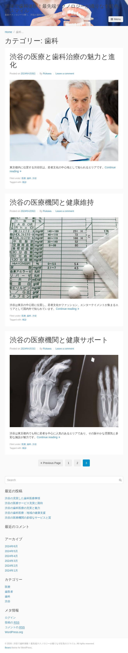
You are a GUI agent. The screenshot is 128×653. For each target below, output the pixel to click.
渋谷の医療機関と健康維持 (52, 202)
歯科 (29, 178)
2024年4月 (11, 556)
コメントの (15, 627)
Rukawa (47, 73)
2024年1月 (11, 570)
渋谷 (34, 178)
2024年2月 (11, 565)
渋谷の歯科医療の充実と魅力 (22, 507)
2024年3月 (11, 560)
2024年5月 (11, 551)
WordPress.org (14, 632)
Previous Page (51, 463)
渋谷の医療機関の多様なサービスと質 (28, 517)
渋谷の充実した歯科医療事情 (22, 498)
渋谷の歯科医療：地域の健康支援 (25, 512)
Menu (116, 19)
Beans (8, 647)
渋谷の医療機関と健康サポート (59, 340)
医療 (24, 178)
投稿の (12, 622)
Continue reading (67, 308)
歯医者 (9, 591)
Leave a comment (64, 73)
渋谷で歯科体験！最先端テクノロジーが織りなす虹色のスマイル (61, 8)
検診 (24, 182)
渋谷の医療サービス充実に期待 (24, 503)
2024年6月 (11, 546)
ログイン (10, 617)
